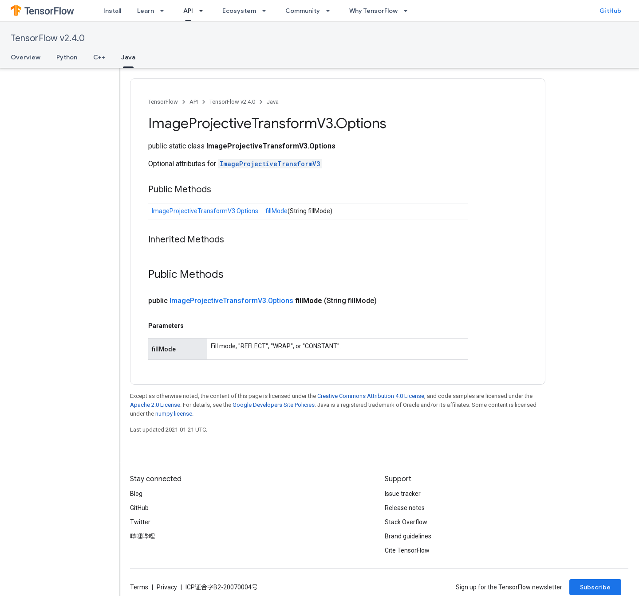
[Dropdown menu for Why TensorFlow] (408, 10)
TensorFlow (163, 101)
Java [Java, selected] (128, 57)
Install (112, 11)
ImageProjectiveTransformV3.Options (205, 210)
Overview (25, 57)
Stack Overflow (406, 522)
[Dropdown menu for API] (203, 10)
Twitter (140, 522)
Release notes (405, 507)
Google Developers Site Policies (274, 404)
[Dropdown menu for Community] (330, 10)
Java (273, 101)
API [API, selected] (188, 11)
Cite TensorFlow (407, 550)
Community (302, 11)
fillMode (276, 210)
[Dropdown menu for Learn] (164, 10)
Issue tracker (403, 493)
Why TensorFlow (373, 11)
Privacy (167, 587)
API (193, 101)
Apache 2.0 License (155, 404)
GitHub (610, 11)
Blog (136, 493)
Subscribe (595, 587)
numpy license (173, 413)
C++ (99, 57)
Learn (145, 11)
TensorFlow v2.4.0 (48, 38)
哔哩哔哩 (142, 536)
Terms (139, 587)
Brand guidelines (408, 536)
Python (66, 57)
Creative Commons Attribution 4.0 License (370, 396)
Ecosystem (239, 11)
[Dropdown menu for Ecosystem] (266, 10)
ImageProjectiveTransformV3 (270, 164)
